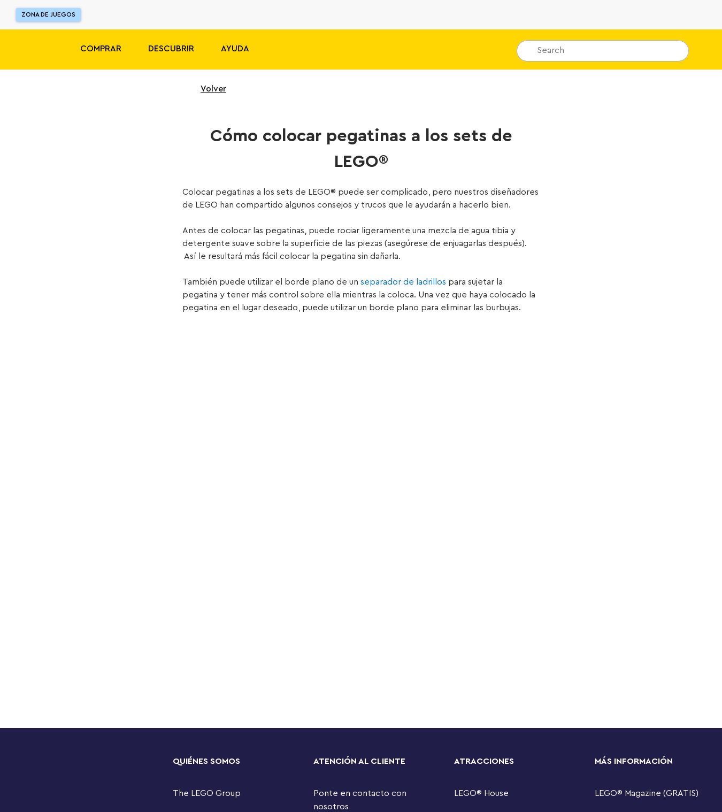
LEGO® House (481, 793)
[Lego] (30, 49)
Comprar (100, 48)
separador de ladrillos (403, 282)
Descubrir (171, 48)
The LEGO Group (207, 793)
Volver (206, 89)
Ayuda (235, 48)
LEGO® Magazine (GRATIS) (646, 793)
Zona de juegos (48, 14)
